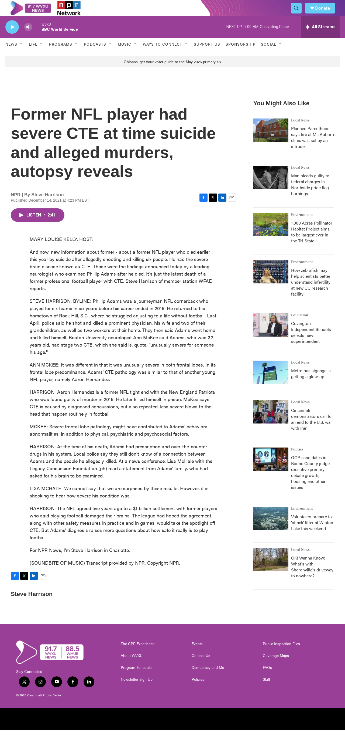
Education (299, 327)
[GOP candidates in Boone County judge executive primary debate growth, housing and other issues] (270, 471)
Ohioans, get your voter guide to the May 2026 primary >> (173, 73)
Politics (297, 461)
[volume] (28, 39)
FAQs (267, 679)
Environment (302, 227)
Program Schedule (136, 679)
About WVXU (132, 668)
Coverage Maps (276, 668)
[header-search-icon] (298, 14)
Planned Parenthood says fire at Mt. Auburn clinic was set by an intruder (312, 149)
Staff (266, 691)
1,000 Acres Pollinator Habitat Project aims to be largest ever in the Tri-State (311, 244)
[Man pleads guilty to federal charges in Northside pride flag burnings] (270, 189)
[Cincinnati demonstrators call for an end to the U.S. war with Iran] (270, 424)
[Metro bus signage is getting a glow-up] (270, 384)
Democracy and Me (208, 679)
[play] (12, 39)
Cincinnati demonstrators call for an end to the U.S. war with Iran (312, 431)
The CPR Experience (137, 656)
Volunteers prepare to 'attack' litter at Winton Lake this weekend (312, 535)
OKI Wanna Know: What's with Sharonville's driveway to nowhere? (312, 579)
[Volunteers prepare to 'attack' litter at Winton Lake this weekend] (270, 530)
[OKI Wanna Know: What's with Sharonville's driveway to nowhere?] (270, 571)
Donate (326, 14)
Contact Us (201, 668)
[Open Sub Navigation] (21, 56)
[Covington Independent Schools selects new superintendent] (270, 337)
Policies (198, 691)
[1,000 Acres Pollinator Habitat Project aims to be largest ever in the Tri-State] (270, 236)
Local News (300, 132)
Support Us (207, 56)
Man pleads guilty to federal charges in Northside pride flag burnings (310, 197)
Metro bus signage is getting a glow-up (311, 386)
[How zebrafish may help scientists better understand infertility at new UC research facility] (270, 284)
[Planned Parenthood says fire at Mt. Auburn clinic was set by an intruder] (270, 142)
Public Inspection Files (281, 656)
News (11, 56)
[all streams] (320, 39)
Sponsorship (241, 56)
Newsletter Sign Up (137, 691)
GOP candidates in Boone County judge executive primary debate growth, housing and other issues (310, 484)
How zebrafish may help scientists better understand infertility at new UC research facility (310, 294)
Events (197, 656)
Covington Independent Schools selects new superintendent (311, 344)
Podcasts (95, 56)
